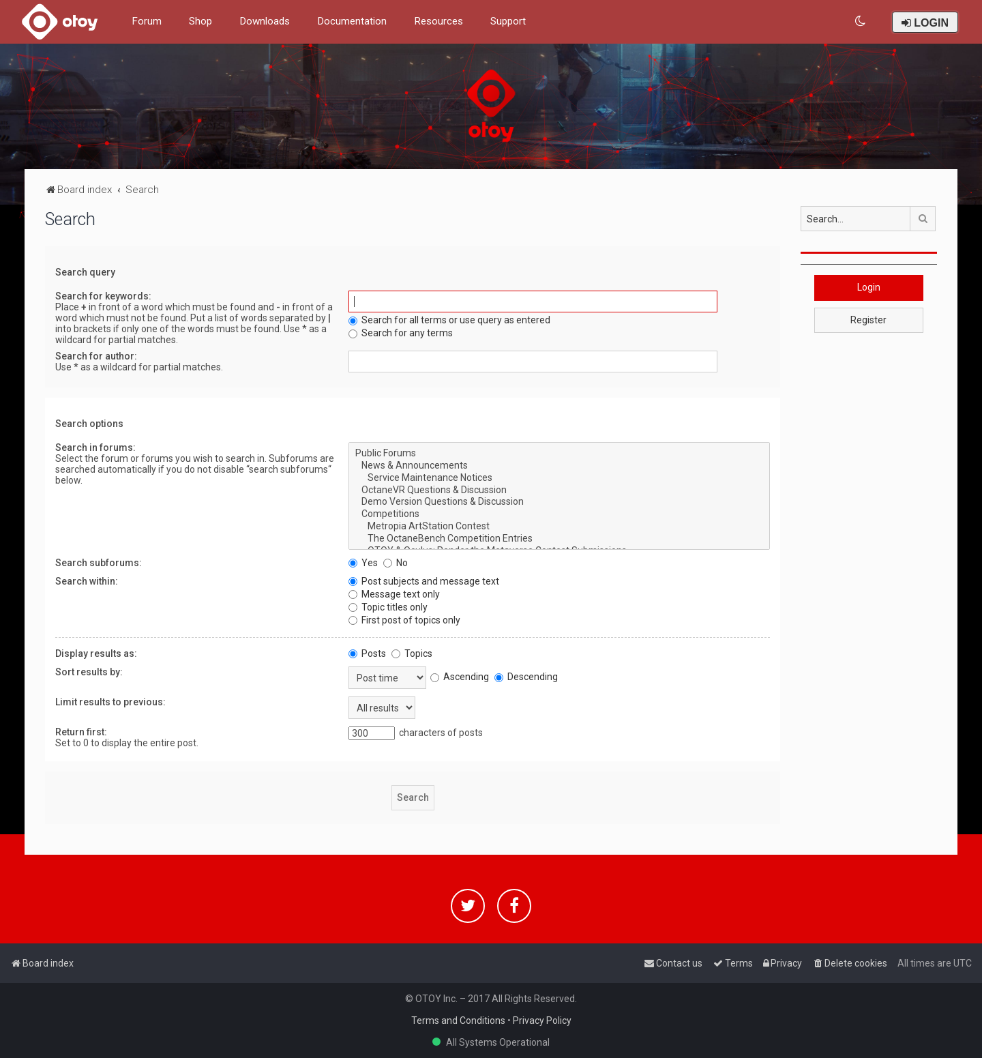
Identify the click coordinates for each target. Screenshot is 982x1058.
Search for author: (96, 356)
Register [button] (868, 319)
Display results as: (96, 653)
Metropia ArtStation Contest (559, 526)
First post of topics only (404, 620)
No (395, 562)
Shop (200, 21)
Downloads (264, 21)
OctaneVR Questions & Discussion (559, 490)
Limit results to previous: (110, 701)
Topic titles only (388, 607)
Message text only (394, 594)
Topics (411, 653)
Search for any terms (400, 332)
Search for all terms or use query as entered (449, 319)
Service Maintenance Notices (559, 478)
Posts (367, 653)
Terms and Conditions (458, 1020)
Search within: (86, 581)
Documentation (352, 21)
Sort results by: (89, 671)
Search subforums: (98, 562)
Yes (363, 562)
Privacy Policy (542, 1020)
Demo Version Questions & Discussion (559, 502)
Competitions (559, 514)
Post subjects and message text (423, 581)
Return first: (81, 731)
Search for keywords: (103, 296)
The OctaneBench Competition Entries (559, 539)
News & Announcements (559, 466)
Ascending (459, 676)
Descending (526, 676)
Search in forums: (95, 447)
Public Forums (559, 453)
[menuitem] (861, 21)
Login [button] (868, 287)
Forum (147, 21)
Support (508, 21)
